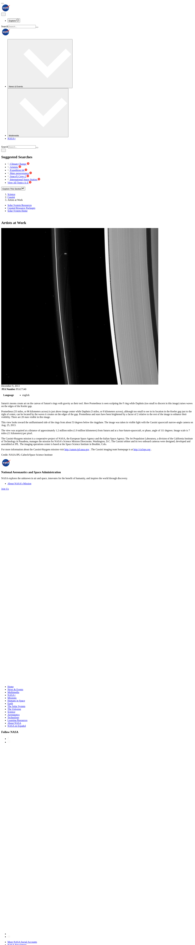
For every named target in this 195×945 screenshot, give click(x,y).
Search (4, 26)
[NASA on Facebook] (8, 738)
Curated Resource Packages (21, 208)
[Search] (37, 27)
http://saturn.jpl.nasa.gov (76, 449)
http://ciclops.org (141, 449)
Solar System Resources (20, 205)
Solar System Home (18, 210)
